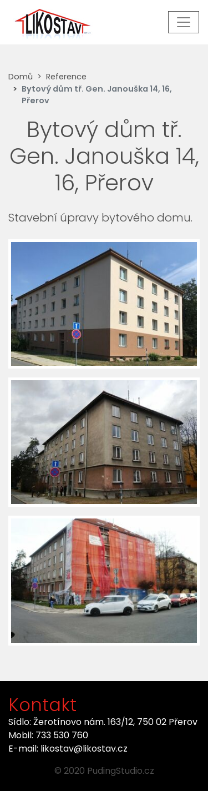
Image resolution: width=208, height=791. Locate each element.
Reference (66, 76)
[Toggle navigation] (183, 22)
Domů (20, 76)
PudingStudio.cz (120, 770)
